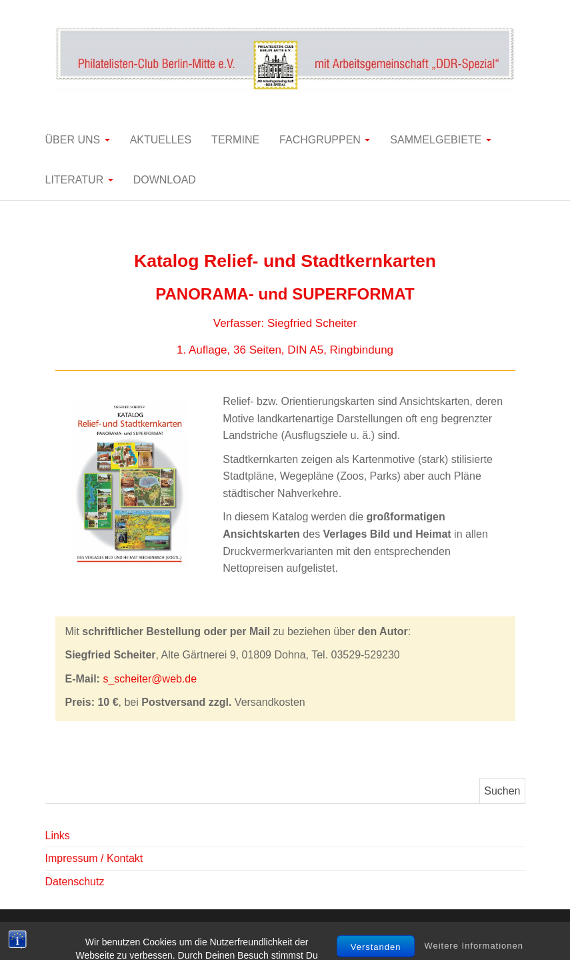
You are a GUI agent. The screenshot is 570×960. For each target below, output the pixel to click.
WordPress (285, 931)
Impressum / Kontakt (94, 858)
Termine (235, 139)
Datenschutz (75, 881)
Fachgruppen (324, 139)
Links (57, 835)
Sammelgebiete (440, 139)
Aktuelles (160, 139)
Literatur (79, 179)
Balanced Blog (393, 931)
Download (164, 179)
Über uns (77, 139)
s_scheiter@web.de (150, 678)
